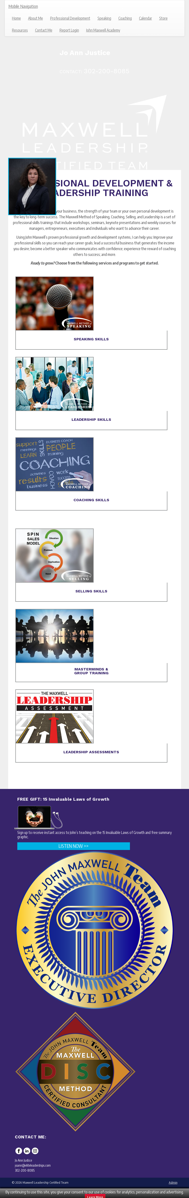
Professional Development (70, 18)
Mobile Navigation (23, 6)
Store (163, 18)
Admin (173, 1182)
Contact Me (43, 30)
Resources (20, 30)
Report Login (69, 30)
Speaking (104, 18)
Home (16, 18)
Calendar (145, 18)
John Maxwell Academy (103, 30)
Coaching (125, 18)
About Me (35, 18)
